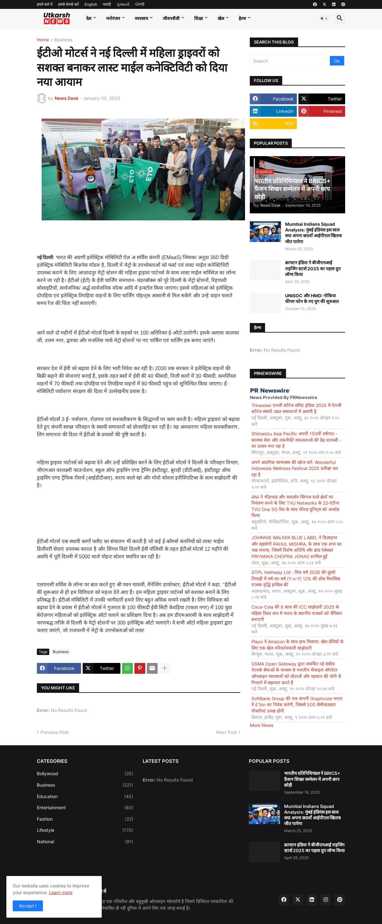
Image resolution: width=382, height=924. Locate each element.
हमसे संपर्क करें (68, 4)
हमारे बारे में (44, 4)
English (91, 4)
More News (261, 725)
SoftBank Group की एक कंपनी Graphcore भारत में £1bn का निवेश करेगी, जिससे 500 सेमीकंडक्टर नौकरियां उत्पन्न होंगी (296, 705)
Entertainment (85, 807)
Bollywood (85, 773)
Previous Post (54, 732)
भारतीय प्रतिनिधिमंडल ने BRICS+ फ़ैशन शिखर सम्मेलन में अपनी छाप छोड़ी (312, 778)
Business (63, 40)
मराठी (107, 4)
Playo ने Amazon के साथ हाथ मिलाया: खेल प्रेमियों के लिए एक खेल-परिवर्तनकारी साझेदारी (297, 645)
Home (43, 40)
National (85, 841)
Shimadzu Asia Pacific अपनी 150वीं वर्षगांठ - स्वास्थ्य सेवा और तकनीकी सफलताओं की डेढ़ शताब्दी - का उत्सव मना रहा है (296, 440)
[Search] (290, 61)
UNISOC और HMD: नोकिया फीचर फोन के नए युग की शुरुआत (312, 298)
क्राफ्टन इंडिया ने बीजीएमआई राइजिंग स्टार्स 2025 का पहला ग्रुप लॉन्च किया (313, 268)
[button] (324, 18)
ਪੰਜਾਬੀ (140, 4)
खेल (221, 18)
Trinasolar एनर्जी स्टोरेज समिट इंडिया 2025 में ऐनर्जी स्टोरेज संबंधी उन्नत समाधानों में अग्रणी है (296, 408)
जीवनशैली (171, 18)
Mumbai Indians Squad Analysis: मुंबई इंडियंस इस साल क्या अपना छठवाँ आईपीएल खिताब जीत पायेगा (313, 232)
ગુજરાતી (123, 4)
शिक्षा (198, 18)
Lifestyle (85, 830)
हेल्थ (242, 18)
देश (89, 18)
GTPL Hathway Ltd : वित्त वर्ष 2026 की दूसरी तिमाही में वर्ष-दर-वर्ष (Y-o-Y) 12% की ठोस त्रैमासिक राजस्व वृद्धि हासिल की (295, 578)
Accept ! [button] (28, 905)
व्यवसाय (141, 18)
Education (85, 796)
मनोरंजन (113, 18)
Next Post (226, 732)
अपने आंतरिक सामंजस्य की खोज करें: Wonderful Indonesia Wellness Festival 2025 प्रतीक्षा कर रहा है (294, 468)
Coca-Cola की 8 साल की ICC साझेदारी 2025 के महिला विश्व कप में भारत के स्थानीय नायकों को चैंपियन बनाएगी (296, 613)
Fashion (85, 819)
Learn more (60, 892)
